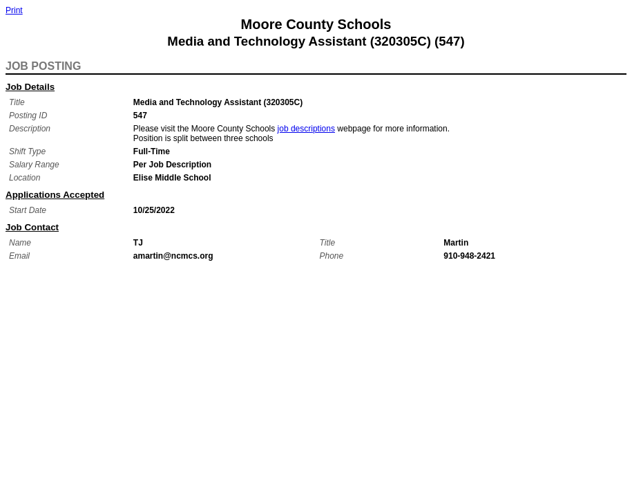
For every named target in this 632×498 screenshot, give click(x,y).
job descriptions (306, 128)
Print (14, 10)
